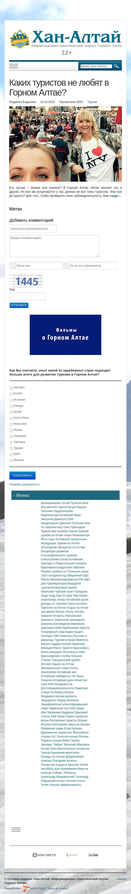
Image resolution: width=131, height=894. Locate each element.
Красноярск (81, 648)
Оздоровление (63, 511)
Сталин (46, 660)
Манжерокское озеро (55, 668)
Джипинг (66, 523)
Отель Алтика (75, 611)
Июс (44, 712)
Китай (15, 412)
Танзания (18, 436)
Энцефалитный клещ (55, 704)
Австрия (17, 387)
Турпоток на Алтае (54, 607)
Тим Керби (80, 595)
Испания (17, 400)
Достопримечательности (58, 688)
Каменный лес (59, 708)
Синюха (46, 680)
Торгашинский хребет (66, 660)
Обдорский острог (53, 780)
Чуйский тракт (65, 591)
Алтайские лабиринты (56, 676)
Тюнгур (46, 752)
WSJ (51, 684)
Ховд (52, 595)
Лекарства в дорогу (54, 764)
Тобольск (69, 772)
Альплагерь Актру (53, 599)
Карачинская (50, 515)
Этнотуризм (49, 547)
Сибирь (57, 772)
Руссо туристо (63, 648)
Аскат (68, 535)
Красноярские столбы (56, 656)
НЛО (73, 708)
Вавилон (82, 639)
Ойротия (79, 567)
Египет (16, 393)
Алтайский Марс (70, 515)
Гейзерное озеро (52, 728)
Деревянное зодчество (56, 732)
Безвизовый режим (64, 587)
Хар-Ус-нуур (64, 595)
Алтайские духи (63, 680)
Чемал (75, 740)
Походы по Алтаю (53, 756)
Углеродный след (53, 631)
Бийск (66, 740)
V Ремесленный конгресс (70, 563)
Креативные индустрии (57, 567)
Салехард (81, 776)
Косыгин (76, 656)
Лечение (47, 511)
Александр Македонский (58, 776)
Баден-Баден (74, 631)
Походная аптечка (65, 760)
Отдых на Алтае (77, 607)
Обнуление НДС (78, 575)
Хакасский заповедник (70, 619)
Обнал (46, 579)
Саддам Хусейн (61, 644)
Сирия (70, 716)
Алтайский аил (67, 672)
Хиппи (84, 764)
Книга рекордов (52, 652)
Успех (45, 784)
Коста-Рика (19, 418)
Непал (16, 430)
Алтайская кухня (77, 599)
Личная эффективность (65, 784)
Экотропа (47, 519)
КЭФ (58, 627)
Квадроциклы (50, 523)
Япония (17, 460)
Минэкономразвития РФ (67, 579)
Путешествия (79, 503)
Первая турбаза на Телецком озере (65, 571)
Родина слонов (51, 740)
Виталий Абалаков (76, 744)
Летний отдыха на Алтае (57, 664)
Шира (80, 708)
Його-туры (48, 539)
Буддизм (68, 712)
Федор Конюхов (67, 700)
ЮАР (15, 454)
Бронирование (51, 503)
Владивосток (63, 684)
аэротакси (48, 627)
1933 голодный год (54, 575)
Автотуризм (60, 724)
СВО (56, 635)
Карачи (81, 507)
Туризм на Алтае (68, 543)
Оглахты (59, 615)
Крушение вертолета (65, 752)
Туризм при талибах (55, 531)
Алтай (65, 503)
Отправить (19, 305)
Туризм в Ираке (66, 639)
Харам (73, 531)
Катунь (60, 611)
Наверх (122, 879)
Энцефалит (49, 700)
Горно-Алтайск (77, 603)
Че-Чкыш (78, 676)
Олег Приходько (74, 527)
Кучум (72, 507)
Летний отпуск (75, 780)
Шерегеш (47, 623)
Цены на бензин (79, 724)
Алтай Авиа (49, 748)
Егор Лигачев (73, 728)
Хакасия (47, 615)
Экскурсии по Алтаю (71, 547)
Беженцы (67, 635)
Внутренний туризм (54, 507)
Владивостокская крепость (59, 696)
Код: (12, 289)
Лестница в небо (74, 652)
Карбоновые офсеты (76, 627)
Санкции (47, 635)
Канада (16, 406)
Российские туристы (64, 720)
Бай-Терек (58, 716)
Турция (16, 448)
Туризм (92, 102)
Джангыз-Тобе (63, 519)
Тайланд (17, 442)
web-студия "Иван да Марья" (46, 888)
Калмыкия (54, 712)
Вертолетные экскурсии (73, 748)
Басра (45, 644)
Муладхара (49, 543)
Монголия (18, 424)
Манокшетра (80, 535)
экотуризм (48, 611)
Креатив (74, 764)
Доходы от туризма (54, 603)
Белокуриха (62, 623)
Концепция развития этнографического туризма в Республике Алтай (59, 555)
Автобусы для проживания (59, 768)
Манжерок (78, 623)
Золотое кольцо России (72, 736)
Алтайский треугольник (71, 539)
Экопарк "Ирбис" (52, 744)
